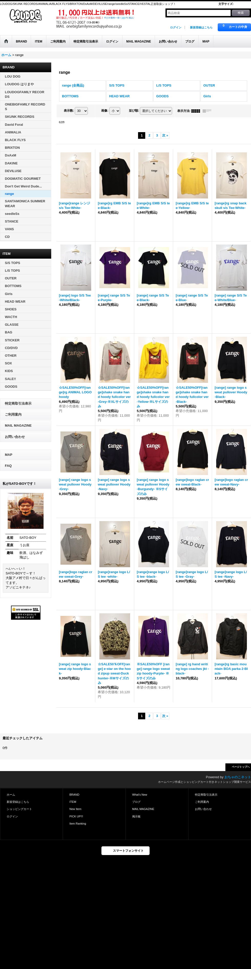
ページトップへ (241, 766)
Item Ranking (77, 823)
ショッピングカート (19, 808)
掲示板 (136, 816)
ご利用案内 (13, 414)
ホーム (11, 794)
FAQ (8, 466)
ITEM (72, 801)
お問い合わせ (15, 437)
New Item (75, 808)
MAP (8, 455)
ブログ (136, 801)
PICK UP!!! (76, 816)
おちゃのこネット (237, 777)
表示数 (69, 110)
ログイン (175, 27)
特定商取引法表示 (18, 403)
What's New (139, 794)
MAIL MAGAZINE (18, 425)
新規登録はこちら (201, 27)
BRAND (74, 794)
